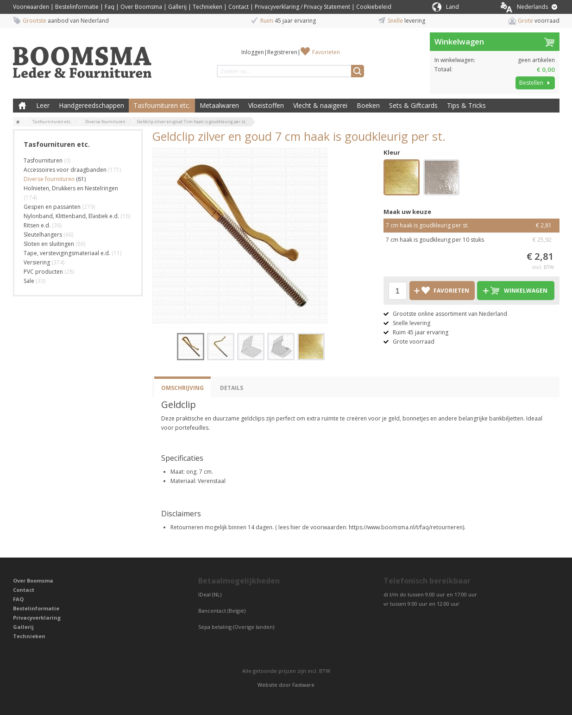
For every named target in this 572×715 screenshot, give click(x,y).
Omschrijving (182, 388)
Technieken (207, 7)
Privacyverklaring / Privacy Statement (302, 7)
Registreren (282, 52)
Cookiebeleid (373, 7)
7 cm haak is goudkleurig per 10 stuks (471, 240)
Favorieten (326, 52)
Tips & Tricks (466, 105)
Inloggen (252, 52)
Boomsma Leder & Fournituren (22, 105)
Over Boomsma (141, 7)
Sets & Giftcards (413, 105)
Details (231, 388)
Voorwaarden (31, 7)
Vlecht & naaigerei (320, 105)
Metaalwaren (219, 105)
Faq (109, 7)
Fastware (303, 684)
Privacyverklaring (37, 617)
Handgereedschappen (91, 105)
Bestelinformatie (77, 7)
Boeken (368, 105)
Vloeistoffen (266, 105)
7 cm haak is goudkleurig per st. (471, 225)
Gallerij (177, 7)
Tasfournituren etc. (161, 105)
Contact (238, 7)
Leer (43, 105)
